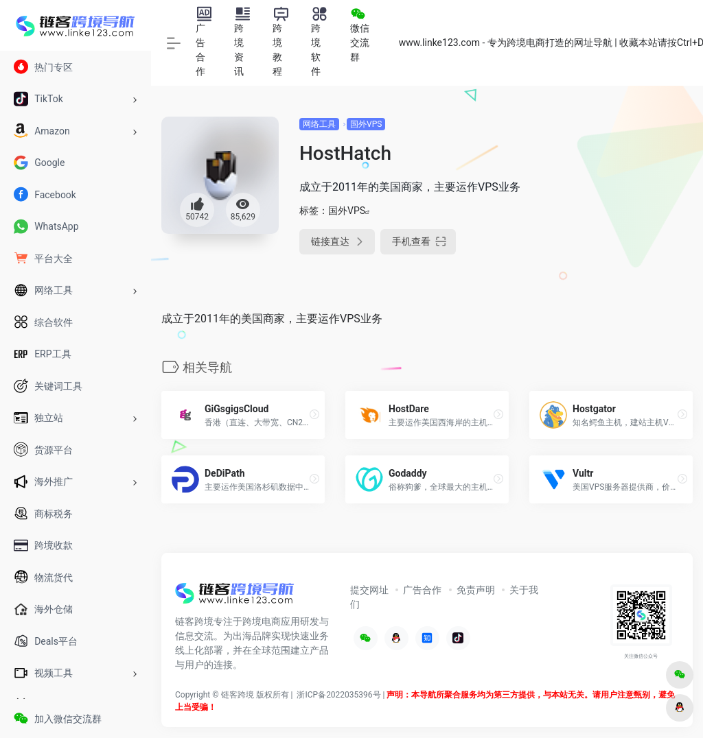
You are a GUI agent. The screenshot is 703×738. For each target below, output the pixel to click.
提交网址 (369, 589)
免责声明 (476, 589)
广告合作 (422, 589)
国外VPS (366, 124)
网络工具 (319, 124)
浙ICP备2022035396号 (338, 695)
